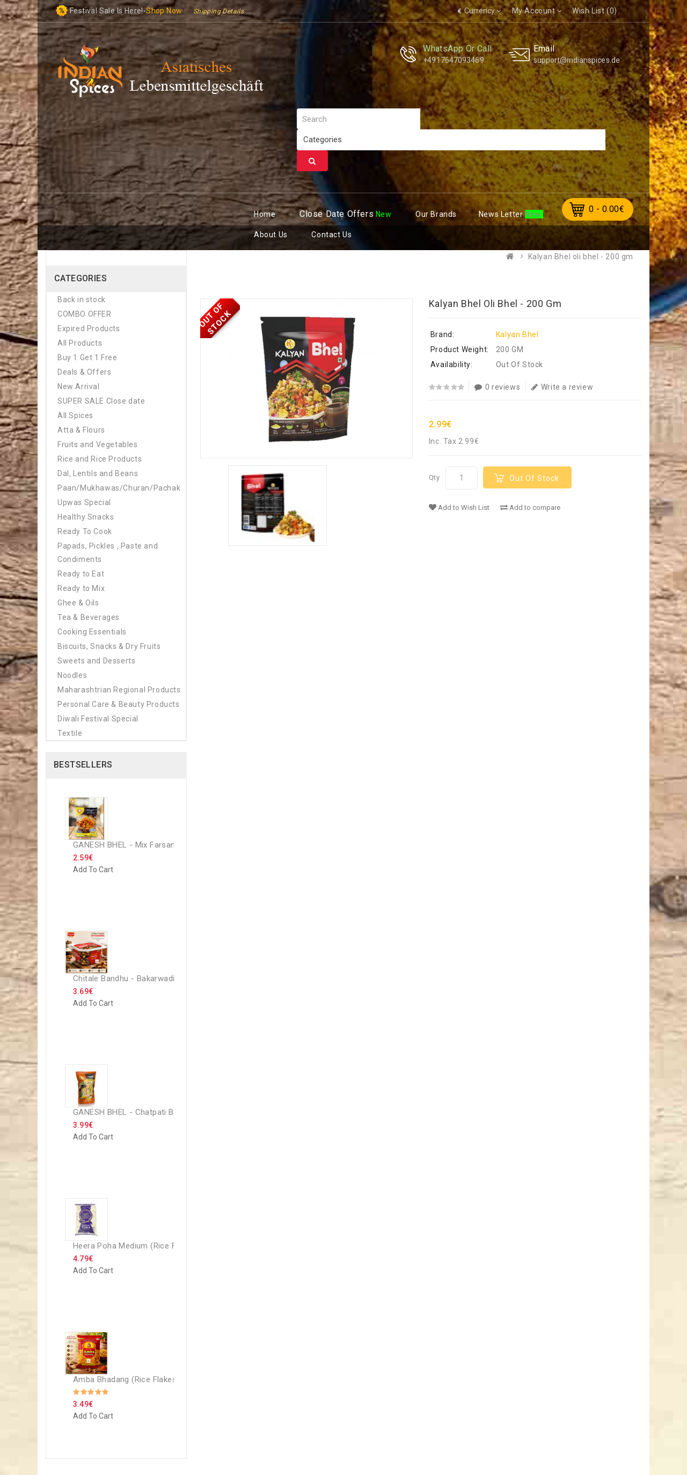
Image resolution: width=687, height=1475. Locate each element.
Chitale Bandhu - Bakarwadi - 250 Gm (142, 978)
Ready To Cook (84, 531)
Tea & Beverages (88, 617)
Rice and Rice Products (99, 459)
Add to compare (530, 507)
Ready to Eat (80, 573)
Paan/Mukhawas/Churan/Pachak (118, 488)
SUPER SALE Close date (101, 401)
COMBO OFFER (84, 314)
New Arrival (78, 386)
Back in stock (81, 299)
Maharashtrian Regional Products (119, 689)
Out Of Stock (534, 478)
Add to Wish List (459, 507)
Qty (434, 477)
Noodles (72, 675)
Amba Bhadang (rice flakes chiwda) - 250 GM (159, 1379)
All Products (79, 343)
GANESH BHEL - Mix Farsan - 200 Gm (142, 845)
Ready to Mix (81, 588)
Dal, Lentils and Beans (97, 473)
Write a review (562, 387)
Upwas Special (84, 502)
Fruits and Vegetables (97, 444)
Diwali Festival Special (97, 718)
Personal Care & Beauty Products (118, 704)
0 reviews (497, 387)
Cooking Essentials (92, 631)
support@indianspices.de (576, 60)
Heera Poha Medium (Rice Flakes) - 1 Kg (148, 1246)
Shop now (164, 10)
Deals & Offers (84, 372)
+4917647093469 (453, 60)
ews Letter (502, 214)
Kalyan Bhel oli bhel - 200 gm (580, 256)
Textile (69, 733)
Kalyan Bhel (517, 334)
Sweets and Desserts (96, 660)
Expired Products (88, 328)
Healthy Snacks (85, 517)
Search (312, 161)
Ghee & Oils (78, 602)
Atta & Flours (81, 430)
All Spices (75, 415)
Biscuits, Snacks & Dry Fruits (108, 646)
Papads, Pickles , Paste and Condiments (107, 553)
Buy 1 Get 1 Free (87, 357)
